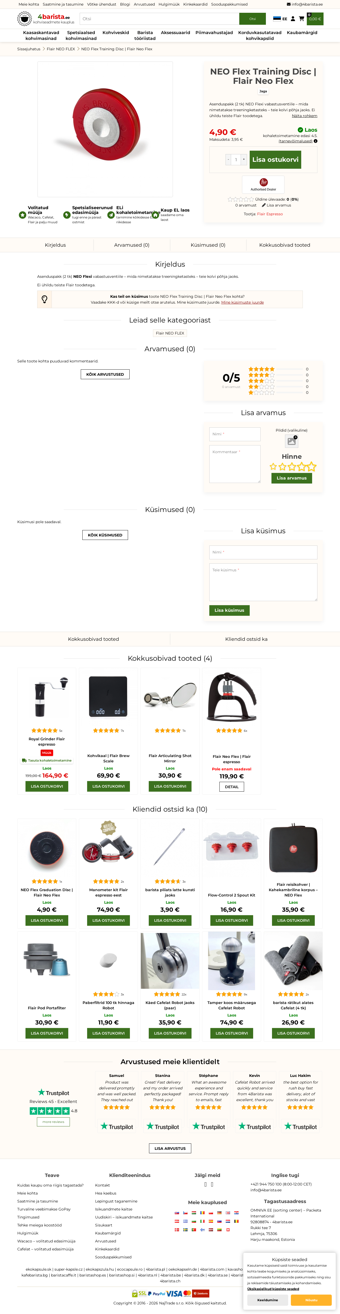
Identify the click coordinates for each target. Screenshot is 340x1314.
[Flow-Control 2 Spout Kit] (231, 848)
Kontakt (102, 1185)
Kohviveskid (116, 32)
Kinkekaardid (195, 4)
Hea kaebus (105, 1193)
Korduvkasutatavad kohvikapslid (260, 35)
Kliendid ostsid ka (246, 639)
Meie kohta (29, 4)
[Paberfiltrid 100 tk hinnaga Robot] (108, 961)
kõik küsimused (105, 535)
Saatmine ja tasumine (63, 4)
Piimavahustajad (214, 32)
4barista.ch (170, 1281)
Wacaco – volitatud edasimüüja (46, 1241)
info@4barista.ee (305, 4)
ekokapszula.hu (100, 1269)
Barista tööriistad (145, 35)
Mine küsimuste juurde (242, 302)
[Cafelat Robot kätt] (170, 961)
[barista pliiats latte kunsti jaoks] (170, 848)
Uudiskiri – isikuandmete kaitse (124, 1217)
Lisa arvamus (276, 205)
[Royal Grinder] (47, 697)
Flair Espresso (270, 214)
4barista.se (218, 1275)
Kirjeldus (55, 245)
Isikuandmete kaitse (113, 1209)
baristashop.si (122, 1275)
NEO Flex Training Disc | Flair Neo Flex (116, 49)
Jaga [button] (263, 91)
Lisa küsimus (229, 610)
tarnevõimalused (295, 141)
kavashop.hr (239, 1269)
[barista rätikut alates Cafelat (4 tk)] (293, 961)
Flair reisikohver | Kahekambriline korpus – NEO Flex (293, 890)
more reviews (53, 1122)
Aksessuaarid (175, 32)
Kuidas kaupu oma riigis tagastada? (50, 1185)
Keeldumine (267, 1300)
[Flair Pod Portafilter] (47, 961)
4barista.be (170, 1275)
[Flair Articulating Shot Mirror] (170, 697)
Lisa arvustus (170, 1148)
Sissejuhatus (28, 49)
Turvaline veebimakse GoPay (44, 1209)
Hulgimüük (169, 4)
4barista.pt (241, 1275)
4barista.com (212, 1269)
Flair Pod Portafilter (47, 1008)
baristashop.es (92, 1275)
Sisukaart (103, 1225)
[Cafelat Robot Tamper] (231, 961)
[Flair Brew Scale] (108, 697)
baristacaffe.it (63, 1275)
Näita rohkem (304, 115)
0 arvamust (246, 205)
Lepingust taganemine (116, 1201)
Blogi (125, 4)
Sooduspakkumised (229, 4)
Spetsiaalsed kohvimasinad (81, 35)
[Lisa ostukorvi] (47, 786)
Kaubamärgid (302, 32)
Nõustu (311, 1300)
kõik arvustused (105, 374)
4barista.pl (155, 1269)
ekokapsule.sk (38, 1269)
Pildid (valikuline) (292, 430)
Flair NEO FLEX (61, 49)
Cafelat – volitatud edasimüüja (45, 1249)
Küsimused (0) (208, 245)
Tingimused (28, 1217)
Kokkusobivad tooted (284, 245)
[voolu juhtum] (293, 848)
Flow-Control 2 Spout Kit (231, 895)
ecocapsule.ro (130, 1269)
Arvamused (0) (132, 245)
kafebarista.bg (35, 1275)
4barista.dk (194, 1275)
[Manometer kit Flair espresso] (108, 848)
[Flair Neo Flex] (231, 697)
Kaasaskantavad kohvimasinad (41, 35)
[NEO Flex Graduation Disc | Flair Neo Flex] (47, 848)
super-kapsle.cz (68, 1269)
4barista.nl (147, 1275)
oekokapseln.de (182, 1269)
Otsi (252, 19)
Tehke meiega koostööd (39, 1225)
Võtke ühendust (101, 4)
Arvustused (144, 4)
